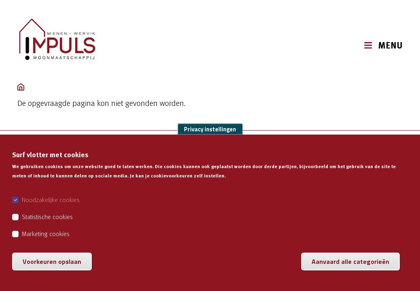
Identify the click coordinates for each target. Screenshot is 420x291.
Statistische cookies (47, 225)
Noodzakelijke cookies (51, 208)
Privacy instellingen (210, 137)
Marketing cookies (46, 242)
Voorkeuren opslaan (52, 270)
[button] (348, 45)
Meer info (240, 184)
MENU (390, 45)
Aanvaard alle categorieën (350, 270)
